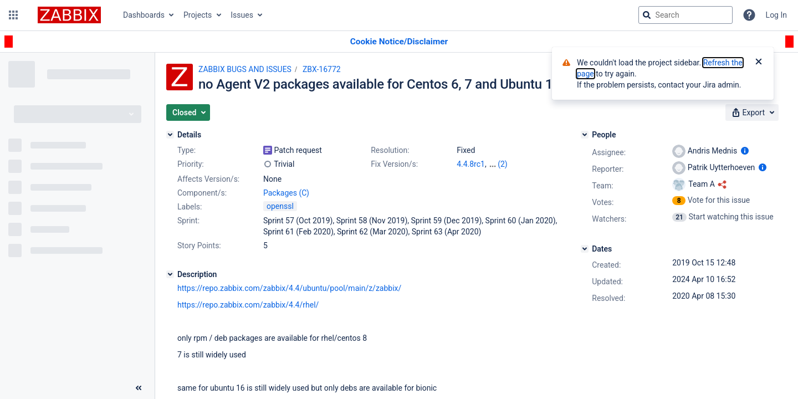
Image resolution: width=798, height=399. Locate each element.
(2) (503, 164)
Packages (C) (286, 192)
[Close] (758, 62)
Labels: (189, 206)
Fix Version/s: (394, 164)
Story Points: (199, 245)
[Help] (749, 15)
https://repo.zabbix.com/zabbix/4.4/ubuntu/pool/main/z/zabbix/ (289, 288)
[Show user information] (744, 150)
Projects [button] (197, 15)
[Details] (170, 135)
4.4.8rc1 (471, 164)
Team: (602, 185)
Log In (776, 15)
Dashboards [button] (144, 15)
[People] (585, 135)
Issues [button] (242, 15)
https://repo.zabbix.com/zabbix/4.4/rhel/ (248, 304)
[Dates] (585, 249)
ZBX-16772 (322, 69)
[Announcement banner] (399, 42)
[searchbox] (685, 15)
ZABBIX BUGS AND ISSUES (244, 69)
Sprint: (188, 220)
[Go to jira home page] (69, 15)
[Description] (170, 274)
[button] (13, 15)
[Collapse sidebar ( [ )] (138, 388)
